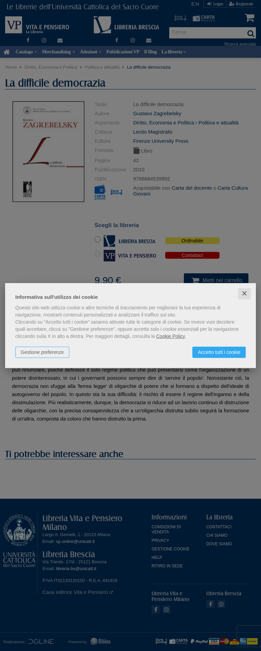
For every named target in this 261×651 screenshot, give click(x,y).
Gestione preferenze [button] (42, 352)
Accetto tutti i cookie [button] (219, 352)
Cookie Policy (170, 336)
